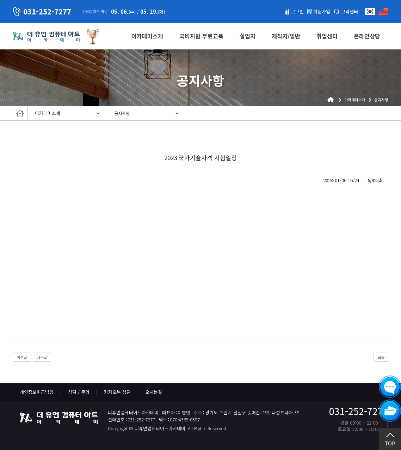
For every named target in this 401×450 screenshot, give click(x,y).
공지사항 (122, 113)
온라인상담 (367, 36)
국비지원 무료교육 (201, 36)
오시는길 (153, 392)
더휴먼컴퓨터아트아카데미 (46, 36)
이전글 (22, 357)
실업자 (247, 36)
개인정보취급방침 (37, 392)
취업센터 (327, 36)
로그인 (297, 11)
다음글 (42, 357)
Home (20, 113)
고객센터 (349, 11)
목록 (380, 357)
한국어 (370, 11)
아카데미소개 (147, 36)
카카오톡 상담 (117, 392)
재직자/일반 (286, 36)
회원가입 (321, 11)
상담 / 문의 (79, 392)
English (383, 11)
